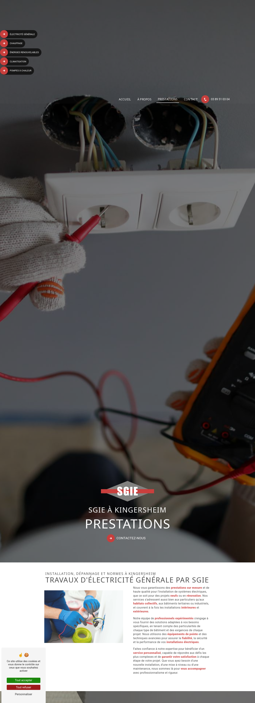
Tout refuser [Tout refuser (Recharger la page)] (23, 687)
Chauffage (11, 43)
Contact (190, 100)
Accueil (124, 100)
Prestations (167, 99)
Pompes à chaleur (16, 70)
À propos (144, 100)
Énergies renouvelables (20, 52)
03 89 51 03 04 (215, 100)
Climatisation (13, 61)
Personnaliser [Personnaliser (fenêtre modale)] (23, 694)
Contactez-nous (127, 538)
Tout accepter (23, 680)
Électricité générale (18, 34)
